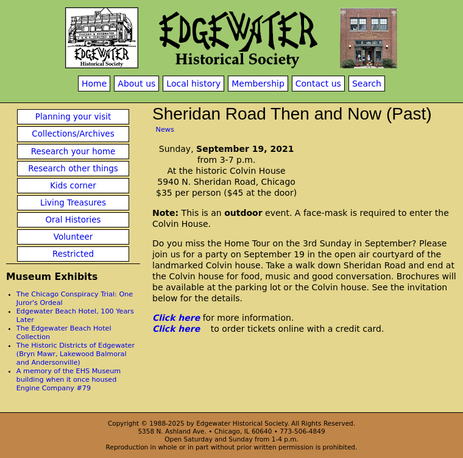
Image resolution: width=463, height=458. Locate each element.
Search (366, 83)
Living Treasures (73, 202)
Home (94, 83)
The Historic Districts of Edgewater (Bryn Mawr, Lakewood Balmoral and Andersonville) (75, 354)
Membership (258, 83)
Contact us (318, 83)
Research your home (73, 151)
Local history (193, 83)
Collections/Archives (73, 133)
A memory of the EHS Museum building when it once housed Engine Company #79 (68, 379)
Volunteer (73, 237)
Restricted (73, 254)
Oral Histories (73, 219)
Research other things (73, 168)
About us (136, 83)
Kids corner (73, 185)
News (165, 130)
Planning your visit (73, 116)
